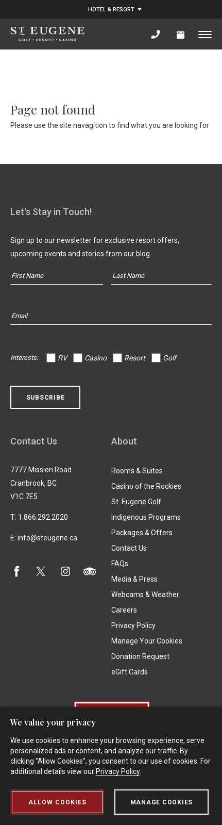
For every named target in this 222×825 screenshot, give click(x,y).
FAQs (119, 563)
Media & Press (134, 579)
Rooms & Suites (137, 471)
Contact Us (129, 548)
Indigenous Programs (146, 517)
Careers (124, 610)
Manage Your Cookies (146, 641)
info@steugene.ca (47, 538)
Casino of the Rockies (146, 486)
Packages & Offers (142, 533)
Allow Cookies (57, 802)
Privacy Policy (133, 625)
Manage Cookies (161, 802)
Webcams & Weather (145, 594)
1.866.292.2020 (43, 517)
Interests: (24, 357)
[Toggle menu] (205, 34)
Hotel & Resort (111, 9)
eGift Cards (129, 672)
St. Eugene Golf (136, 502)
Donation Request (140, 656)
